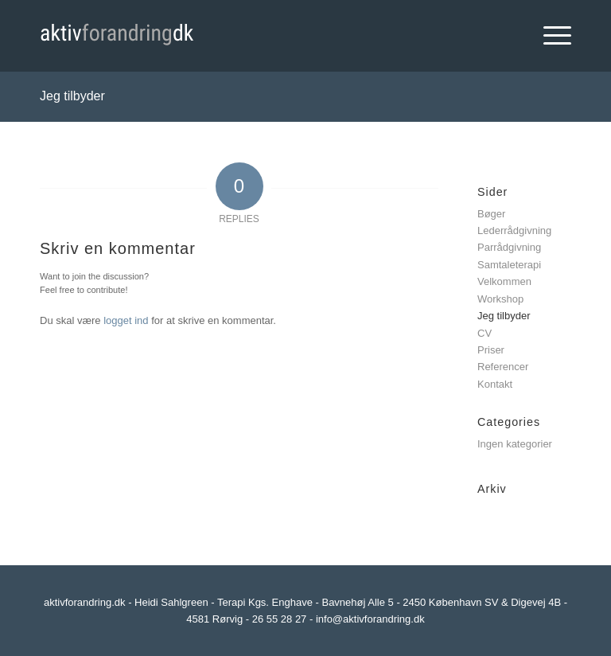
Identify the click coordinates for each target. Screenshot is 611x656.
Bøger (491, 214)
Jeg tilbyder (72, 96)
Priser (490, 350)
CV (484, 333)
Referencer (502, 367)
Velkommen (504, 281)
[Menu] (549, 36)
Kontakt (494, 384)
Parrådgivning (509, 247)
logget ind (125, 320)
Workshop (500, 299)
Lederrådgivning (514, 230)
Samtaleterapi (509, 265)
